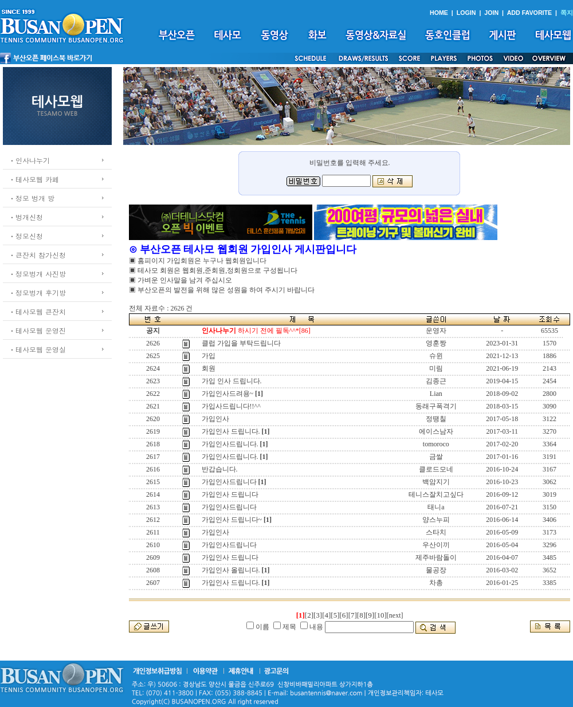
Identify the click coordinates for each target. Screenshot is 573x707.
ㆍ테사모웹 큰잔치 (37, 311)
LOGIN (466, 12)
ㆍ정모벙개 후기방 (37, 292)
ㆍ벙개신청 (26, 217)
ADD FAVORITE (529, 12)
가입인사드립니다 (229, 482)
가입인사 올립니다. (231, 570)
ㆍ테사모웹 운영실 (37, 349)
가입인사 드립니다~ (232, 520)
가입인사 (215, 419)
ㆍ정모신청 (26, 236)
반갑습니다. (220, 469)
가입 (208, 356)
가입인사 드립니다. (231, 431)
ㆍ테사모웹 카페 (34, 179)
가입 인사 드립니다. (232, 381)
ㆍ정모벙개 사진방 (37, 273)
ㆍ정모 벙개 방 (31, 198)
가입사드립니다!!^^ (231, 406)
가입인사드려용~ (228, 394)
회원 (208, 368)
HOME (439, 12)
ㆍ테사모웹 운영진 (37, 330)
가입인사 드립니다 (230, 494)
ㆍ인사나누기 (29, 160)
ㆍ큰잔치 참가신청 (37, 255)
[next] (395, 615)
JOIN (491, 12)
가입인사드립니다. (230, 444)
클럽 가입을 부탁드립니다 (241, 343)
